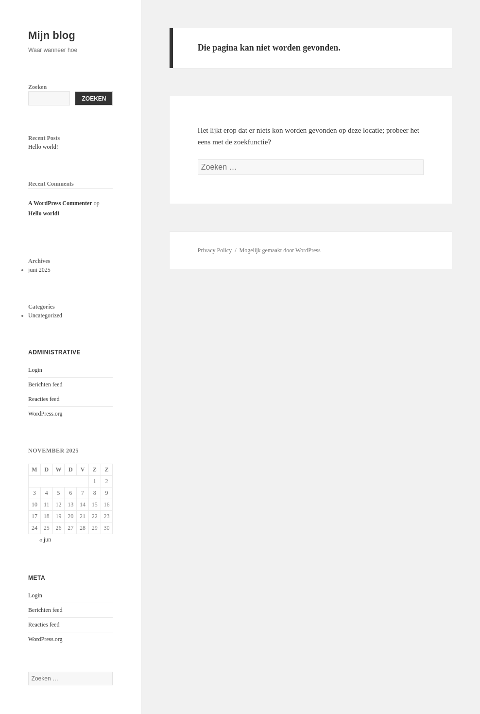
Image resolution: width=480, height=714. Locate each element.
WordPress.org (45, 413)
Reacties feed (43, 399)
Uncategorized (45, 315)
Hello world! (43, 146)
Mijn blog (51, 35)
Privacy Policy (215, 250)
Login (35, 369)
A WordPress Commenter (60, 203)
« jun (45, 539)
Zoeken (37, 87)
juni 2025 (39, 269)
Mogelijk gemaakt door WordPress (279, 250)
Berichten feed (45, 384)
